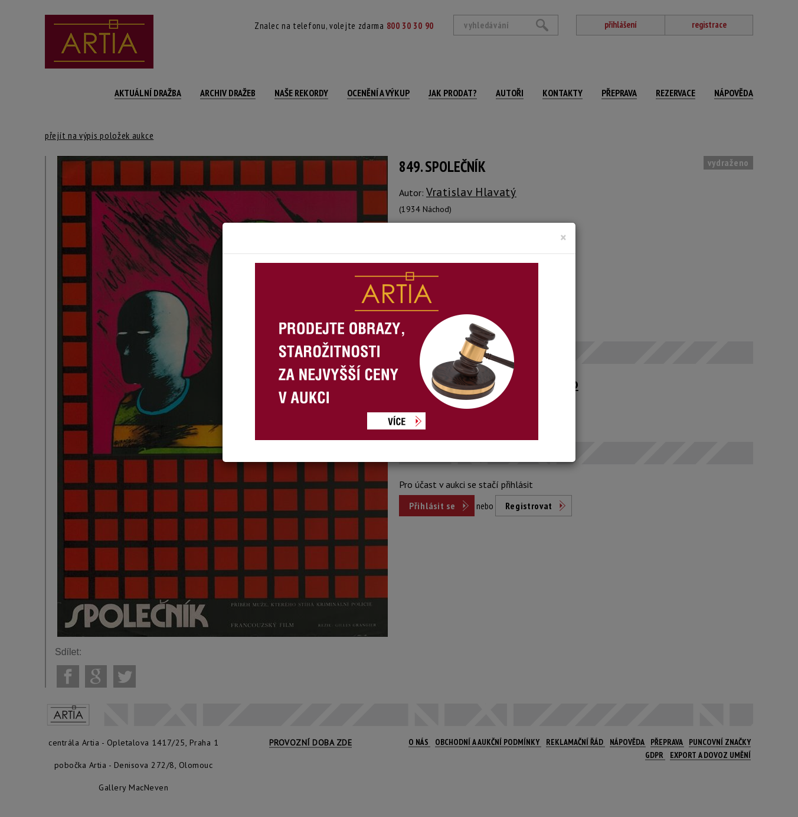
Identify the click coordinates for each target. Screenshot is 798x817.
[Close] (563, 237)
